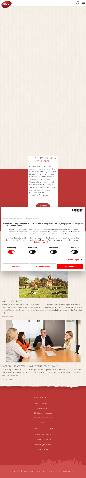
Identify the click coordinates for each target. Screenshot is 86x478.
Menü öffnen (83, 3)
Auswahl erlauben (43, 266)
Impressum (40, 471)
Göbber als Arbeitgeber (43, 435)
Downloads (28, 471)
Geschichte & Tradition (43, 403)
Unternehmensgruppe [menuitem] (41, 397)
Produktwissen (67, 471)
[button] (43, 294)
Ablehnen (16, 266)
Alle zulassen (70, 266)
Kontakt (77, 3)
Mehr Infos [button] (43, 206)
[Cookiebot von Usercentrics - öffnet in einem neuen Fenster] (73, 210)
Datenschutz (53, 471)
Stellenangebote (43, 449)
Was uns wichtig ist (43, 408)
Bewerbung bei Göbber (43, 444)
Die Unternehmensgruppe (43, 413)
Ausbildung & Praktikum (43, 440)
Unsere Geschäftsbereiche (43, 418)
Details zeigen (73, 260)
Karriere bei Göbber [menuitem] (41, 429)
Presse (43, 423)
